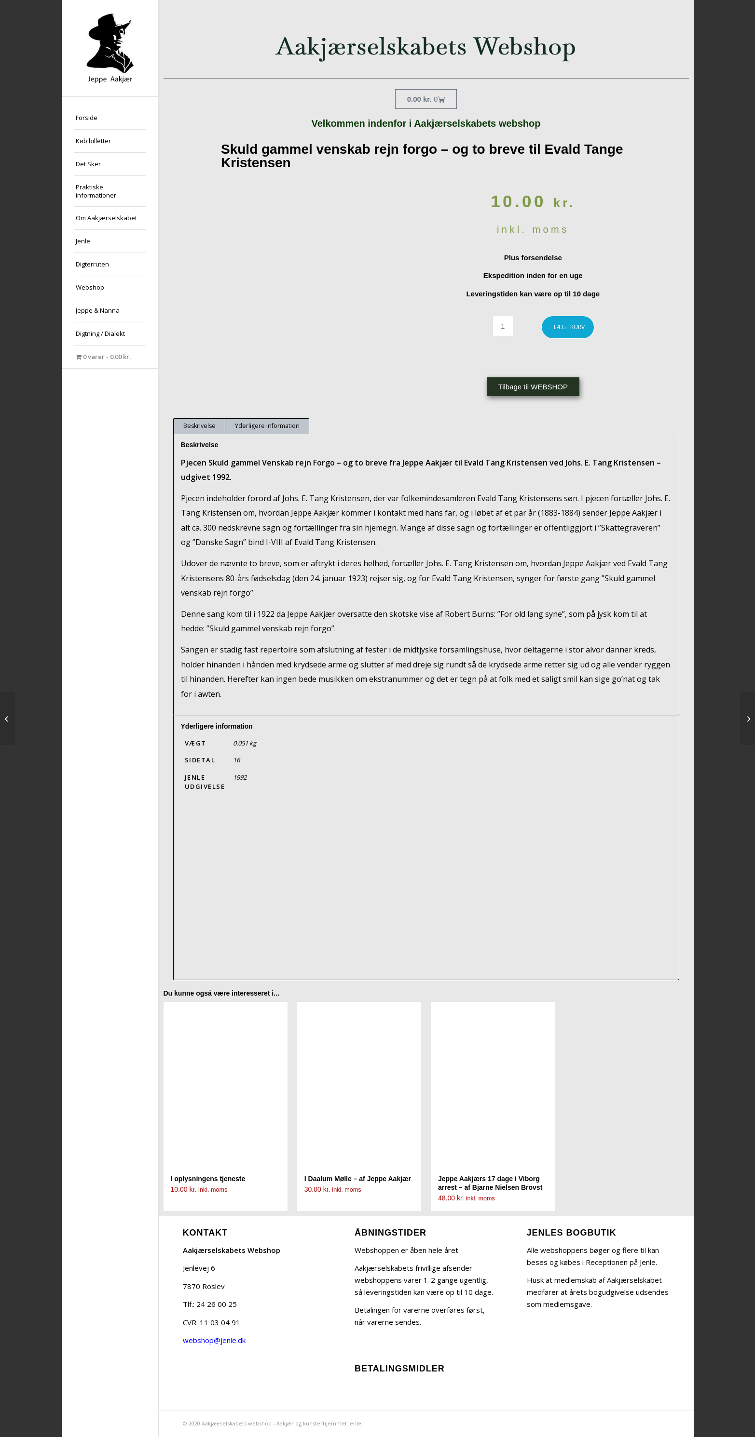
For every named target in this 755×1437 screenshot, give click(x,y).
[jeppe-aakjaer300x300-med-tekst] (110, 48)
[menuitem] (110, 118)
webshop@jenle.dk (214, 1340)
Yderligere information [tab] (267, 426)
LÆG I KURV (569, 327)
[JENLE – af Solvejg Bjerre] (747, 718)
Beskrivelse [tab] (199, 426)
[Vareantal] (503, 326)
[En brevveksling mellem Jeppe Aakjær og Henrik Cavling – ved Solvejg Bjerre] (7, 718)
